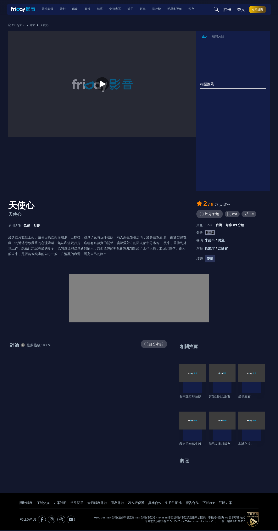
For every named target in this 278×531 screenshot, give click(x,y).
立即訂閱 (257, 10)
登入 (241, 10)
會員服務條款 (97, 503)
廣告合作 (192, 503)
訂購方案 (225, 503)
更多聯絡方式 (237, 518)
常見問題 (77, 503)
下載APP (209, 503)
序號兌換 (43, 503)
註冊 (227, 10)
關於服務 (26, 503)
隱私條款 (117, 503)
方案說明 (60, 503)
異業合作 (154, 503)
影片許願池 (173, 503)
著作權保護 (136, 503)
